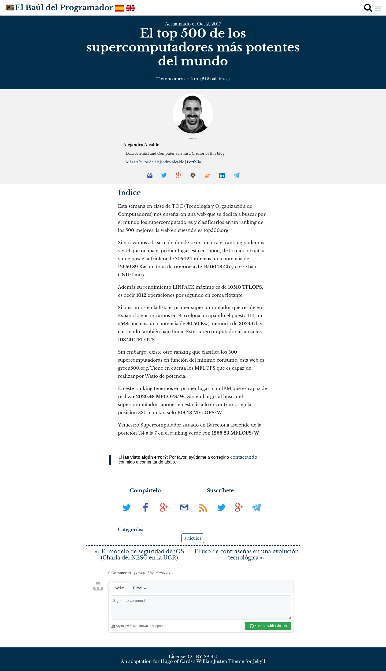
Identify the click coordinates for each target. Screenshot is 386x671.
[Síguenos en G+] (239, 514)
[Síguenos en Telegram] (256, 514)
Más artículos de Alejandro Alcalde (155, 162)
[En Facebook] (146, 514)
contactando (243, 457)
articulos (192, 538)
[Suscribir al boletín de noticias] (185, 514)
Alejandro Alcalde (141, 144)
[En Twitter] (127, 514)
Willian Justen (211, 662)
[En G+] (164, 514)
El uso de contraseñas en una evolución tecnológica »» (246, 554)
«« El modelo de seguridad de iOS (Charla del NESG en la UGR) (139, 554)
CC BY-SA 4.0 (202, 656)
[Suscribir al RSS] (203, 514)
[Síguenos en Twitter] (221, 514)
